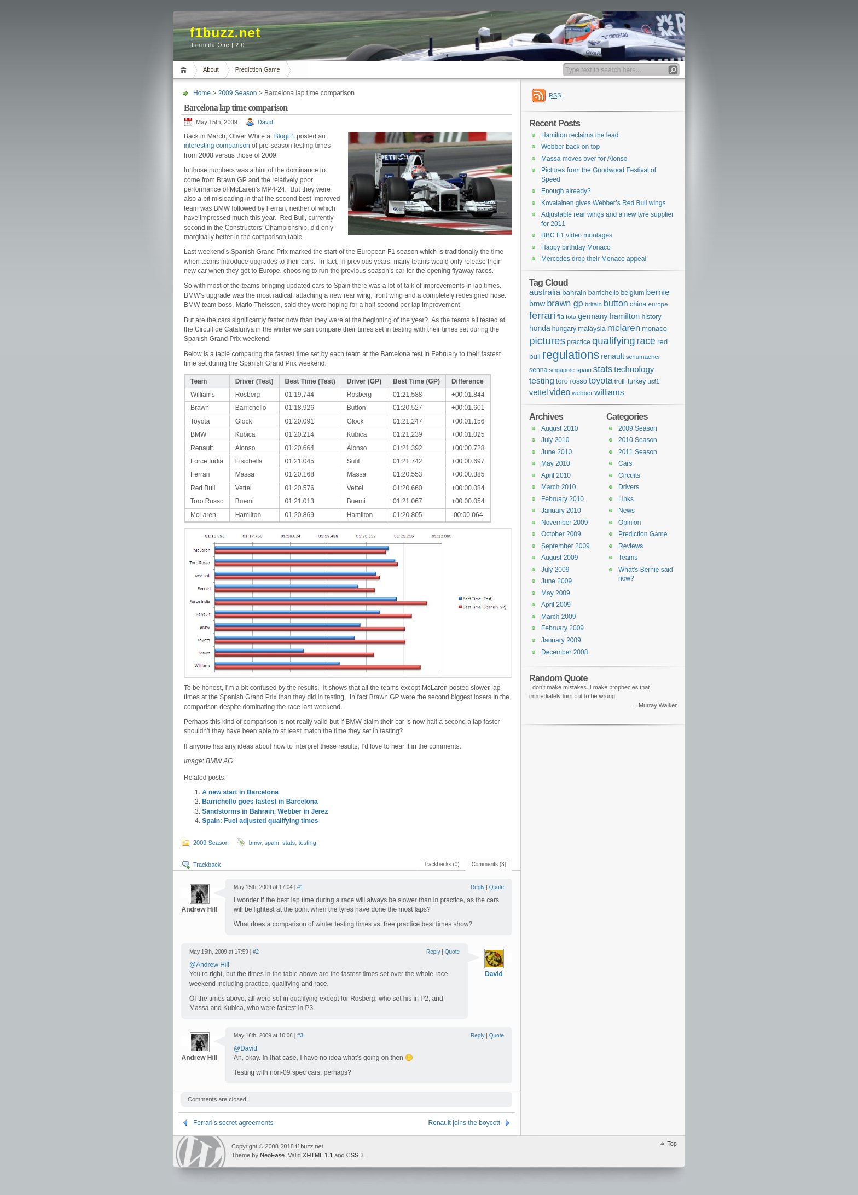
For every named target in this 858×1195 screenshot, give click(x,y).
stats (288, 842)
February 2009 (562, 628)
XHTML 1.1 (318, 1155)
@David (245, 1048)
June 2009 (556, 581)
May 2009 (555, 593)
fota (571, 317)
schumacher (643, 356)
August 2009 (559, 557)
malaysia (592, 328)
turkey (637, 381)
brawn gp (565, 303)
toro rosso (571, 381)
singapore (562, 370)
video (559, 392)
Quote (496, 887)
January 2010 (561, 510)
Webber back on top (570, 146)
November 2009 (564, 522)
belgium (632, 293)
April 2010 (556, 475)
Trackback (207, 864)
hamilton (624, 316)
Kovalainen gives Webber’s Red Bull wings (603, 203)
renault (612, 356)
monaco (654, 328)
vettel (538, 392)
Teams (627, 557)
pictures (547, 340)
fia (560, 317)
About (211, 69)
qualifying (613, 340)
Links (626, 499)
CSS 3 (355, 1155)
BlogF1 (284, 136)
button (616, 303)
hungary (564, 329)
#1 (300, 887)
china (638, 304)
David (265, 122)
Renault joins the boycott (464, 1123)
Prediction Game (257, 69)
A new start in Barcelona (240, 792)
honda (539, 328)
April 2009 (556, 604)
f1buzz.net (225, 32)
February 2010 (562, 499)
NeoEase (272, 1155)
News (626, 510)
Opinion (629, 522)
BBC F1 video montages (576, 235)
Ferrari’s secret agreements (233, 1123)
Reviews (630, 546)
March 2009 (558, 616)
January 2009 (561, 640)
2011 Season (637, 452)
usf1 (653, 381)
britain (593, 304)
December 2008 (564, 652)
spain (272, 842)
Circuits (629, 475)
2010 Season (637, 440)
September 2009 (565, 546)
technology (634, 369)
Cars (625, 463)
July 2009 (555, 569)
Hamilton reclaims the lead (579, 135)
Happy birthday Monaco (576, 247)
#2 (256, 952)
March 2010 (558, 487)
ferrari (542, 315)
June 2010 (556, 452)
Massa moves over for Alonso (584, 159)
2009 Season (237, 93)
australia (544, 292)
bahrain (574, 292)
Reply (478, 887)
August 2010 (559, 428)
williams (609, 392)
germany (592, 316)
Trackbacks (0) (442, 864)
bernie (658, 292)
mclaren (623, 328)
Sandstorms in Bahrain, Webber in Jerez (265, 811)
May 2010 (555, 463)
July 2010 (555, 440)
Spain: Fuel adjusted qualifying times (260, 821)
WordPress (201, 1151)
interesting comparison (217, 145)
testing (307, 842)
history (651, 317)
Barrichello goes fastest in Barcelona (259, 801)
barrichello (603, 293)
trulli (620, 381)
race (646, 340)
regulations (570, 355)
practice (578, 342)
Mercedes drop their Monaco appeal (593, 259)
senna (538, 370)
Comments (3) (489, 864)
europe (658, 304)
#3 (300, 1035)
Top (672, 1143)
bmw (255, 842)
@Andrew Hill (209, 964)
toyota (601, 380)
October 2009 (561, 534)
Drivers (628, 487)
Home (185, 69)
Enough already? (566, 191)
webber (582, 393)
